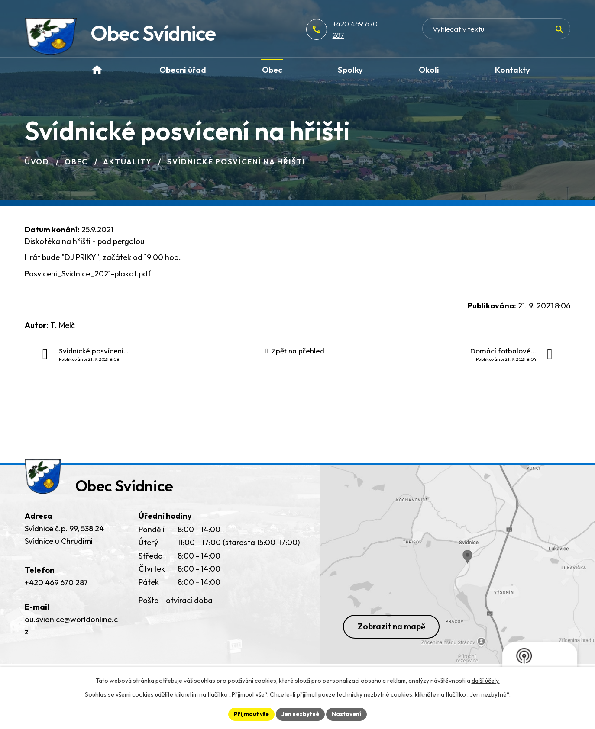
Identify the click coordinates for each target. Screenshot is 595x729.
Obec (76, 161)
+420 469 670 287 (390, 29)
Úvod (37, 161)
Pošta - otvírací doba (176, 606)
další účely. (486, 680)
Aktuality (127, 161)
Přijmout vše (248, 713)
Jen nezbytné (300, 713)
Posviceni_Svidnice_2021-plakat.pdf (88, 274)
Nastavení (349, 713)
